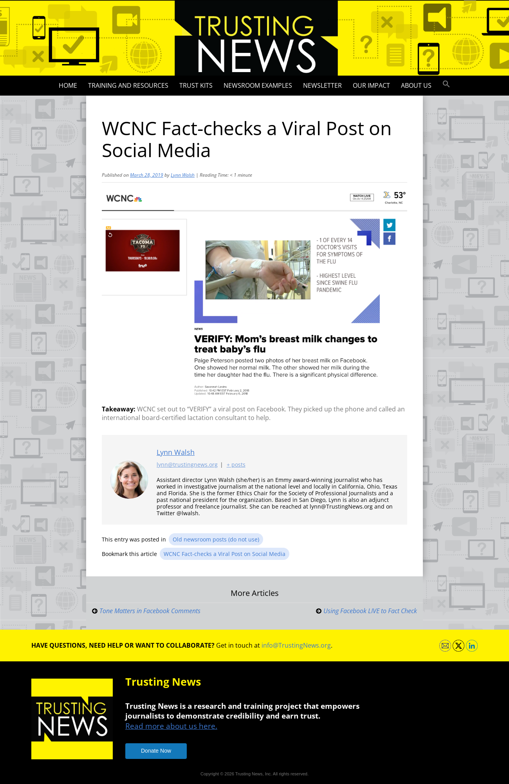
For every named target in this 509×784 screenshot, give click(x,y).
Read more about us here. (171, 726)
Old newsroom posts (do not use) (216, 539)
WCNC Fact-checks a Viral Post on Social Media (224, 554)
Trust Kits (196, 85)
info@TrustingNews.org (296, 645)
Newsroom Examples (258, 85)
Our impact (371, 85)
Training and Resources (128, 85)
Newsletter (322, 85)
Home (68, 85)
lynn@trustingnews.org (187, 465)
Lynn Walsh (183, 175)
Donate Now (156, 751)
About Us (416, 85)
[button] (446, 84)
